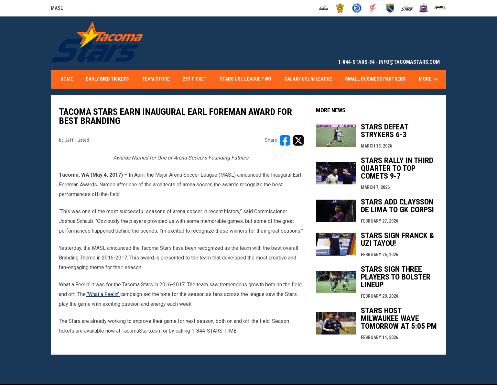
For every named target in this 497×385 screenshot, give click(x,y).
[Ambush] (324, 8)
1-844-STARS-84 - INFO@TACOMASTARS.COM (389, 62)
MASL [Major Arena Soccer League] (57, 9)
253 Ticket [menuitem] (195, 79)
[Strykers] (424, 8)
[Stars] (407, 8)
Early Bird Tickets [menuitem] (107, 79)
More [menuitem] (429, 79)
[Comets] (374, 8)
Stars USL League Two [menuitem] (245, 79)
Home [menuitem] (66, 79)
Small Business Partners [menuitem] (375, 79)
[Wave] (440, 8)
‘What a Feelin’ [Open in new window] (103, 294)
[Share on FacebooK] (285, 140)
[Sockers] (390, 8)
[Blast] (340, 8)
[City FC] (357, 8)
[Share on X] (298, 140)
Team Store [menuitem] (156, 79)
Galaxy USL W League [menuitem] (308, 79)
